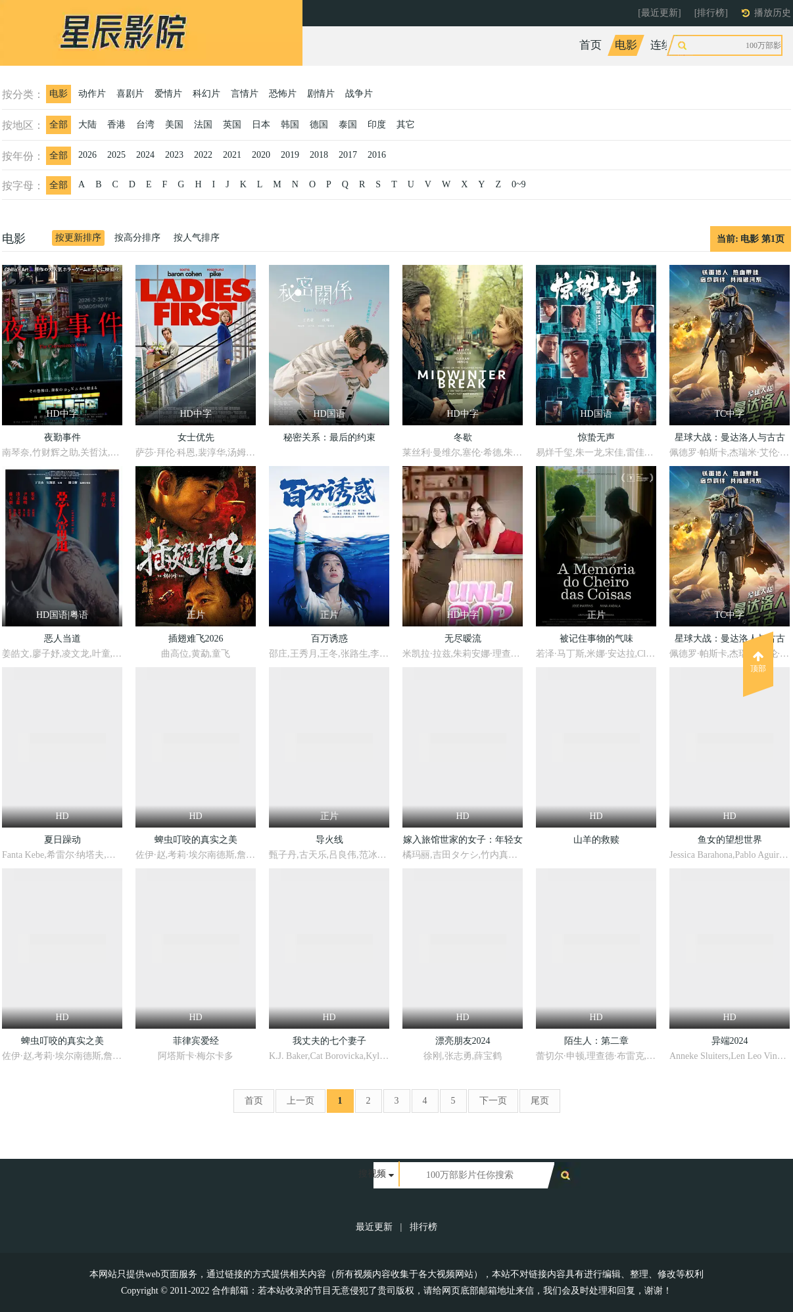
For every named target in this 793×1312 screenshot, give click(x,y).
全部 (58, 124)
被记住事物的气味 (596, 639)
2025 (116, 155)
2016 (377, 155)
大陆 (87, 124)
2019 (290, 155)
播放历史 (772, 13)
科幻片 (206, 94)
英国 (232, 124)
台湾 (145, 124)
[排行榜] (711, 13)
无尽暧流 (463, 639)
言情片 (244, 94)
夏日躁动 (62, 840)
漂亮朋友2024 (463, 1041)
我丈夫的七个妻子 (329, 1041)
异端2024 (729, 1041)
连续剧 (667, 45)
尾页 (540, 1101)
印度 (377, 124)
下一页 (493, 1101)
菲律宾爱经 (196, 1041)
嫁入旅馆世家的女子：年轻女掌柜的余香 (463, 842)
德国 (319, 124)
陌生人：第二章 (596, 1041)
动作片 (92, 94)
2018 (319, 155)
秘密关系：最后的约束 (329, 437)
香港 (116, 124)
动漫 (744, 45)
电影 (626, 45)
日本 (261, 124)
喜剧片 (130, 94)
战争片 (359, 94)
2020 (261, 155)
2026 (87, 155)
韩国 (290, 124)
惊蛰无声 (596, 437)
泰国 (348, 124)
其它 (405, 124)
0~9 (519, 184)
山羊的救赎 (596, 840)
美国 (174, 124)
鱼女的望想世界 (730, 840)
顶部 (758, 662)
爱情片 (168, 94)
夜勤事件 (62, 437)
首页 (590, 45)
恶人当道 (62, 639)
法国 (203, 124)
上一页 (300, 1101)
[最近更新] (659, 13)
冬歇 (463, 437)
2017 (348, 155)
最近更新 (374, 1227)
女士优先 (196, 437)
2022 (203, 155)
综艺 (708, 45)
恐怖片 (283, 94)
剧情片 (321, 94)
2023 (174, 155)
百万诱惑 (329, 639)
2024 (145, 155)
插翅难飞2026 (196, 639)
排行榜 (423, 1227)
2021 (232, 155)
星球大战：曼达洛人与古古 (730, 437)
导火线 (329, 840)
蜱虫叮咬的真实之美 (196, 840)
